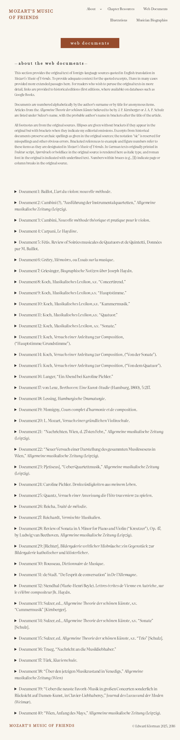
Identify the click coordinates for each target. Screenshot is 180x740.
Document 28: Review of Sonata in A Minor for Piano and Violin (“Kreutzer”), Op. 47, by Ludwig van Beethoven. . (88, 531)
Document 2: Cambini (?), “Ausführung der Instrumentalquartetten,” (85, 205)
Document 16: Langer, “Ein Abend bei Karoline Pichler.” (66, 376)
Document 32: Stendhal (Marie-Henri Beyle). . (89, 588)
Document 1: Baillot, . (65, 191)
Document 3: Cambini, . (84, 220)
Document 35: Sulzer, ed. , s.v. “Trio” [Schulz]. (91, 638)
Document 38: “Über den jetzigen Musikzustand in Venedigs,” (79, 674)
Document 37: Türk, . (48, 660)
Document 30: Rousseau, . (62, 563)
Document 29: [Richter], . (84, 549)
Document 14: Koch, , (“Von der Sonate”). (88, 354)
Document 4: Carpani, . (48, 231)
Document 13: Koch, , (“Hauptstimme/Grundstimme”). (69, 340)
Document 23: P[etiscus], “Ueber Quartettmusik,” (87, 470)
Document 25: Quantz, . (86, 495)
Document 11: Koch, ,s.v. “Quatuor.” (68, 314)
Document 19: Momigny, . (78, 409)
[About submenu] (101, 9)
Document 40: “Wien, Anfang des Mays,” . (90, 713)
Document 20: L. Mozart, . (74, 420)
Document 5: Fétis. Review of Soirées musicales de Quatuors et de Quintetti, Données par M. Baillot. (88, 245)
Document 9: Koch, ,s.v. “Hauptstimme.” (73, 292)
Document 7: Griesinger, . (76, 270)
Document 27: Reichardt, (60, 517)
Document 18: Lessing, (62, 398)
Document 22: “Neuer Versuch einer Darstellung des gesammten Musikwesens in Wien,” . (85, 452)
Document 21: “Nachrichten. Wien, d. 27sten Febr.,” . (89, 434)
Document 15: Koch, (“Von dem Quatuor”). (90, 365)
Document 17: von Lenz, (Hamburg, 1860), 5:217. (85, 387)
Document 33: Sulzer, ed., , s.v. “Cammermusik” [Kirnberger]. (76, 606)
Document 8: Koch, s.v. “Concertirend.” (72, 281)
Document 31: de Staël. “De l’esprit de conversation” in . (78, 574)
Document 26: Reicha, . (53, 506)
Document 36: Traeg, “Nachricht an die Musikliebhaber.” (67, 649)
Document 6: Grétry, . (66, 259)
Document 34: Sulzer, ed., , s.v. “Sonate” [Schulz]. (84, 623)
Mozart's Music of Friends (42, 726)
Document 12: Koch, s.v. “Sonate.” (67, 325)
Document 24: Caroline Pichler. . (78, 484)
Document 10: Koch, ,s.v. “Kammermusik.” (74, 303)
